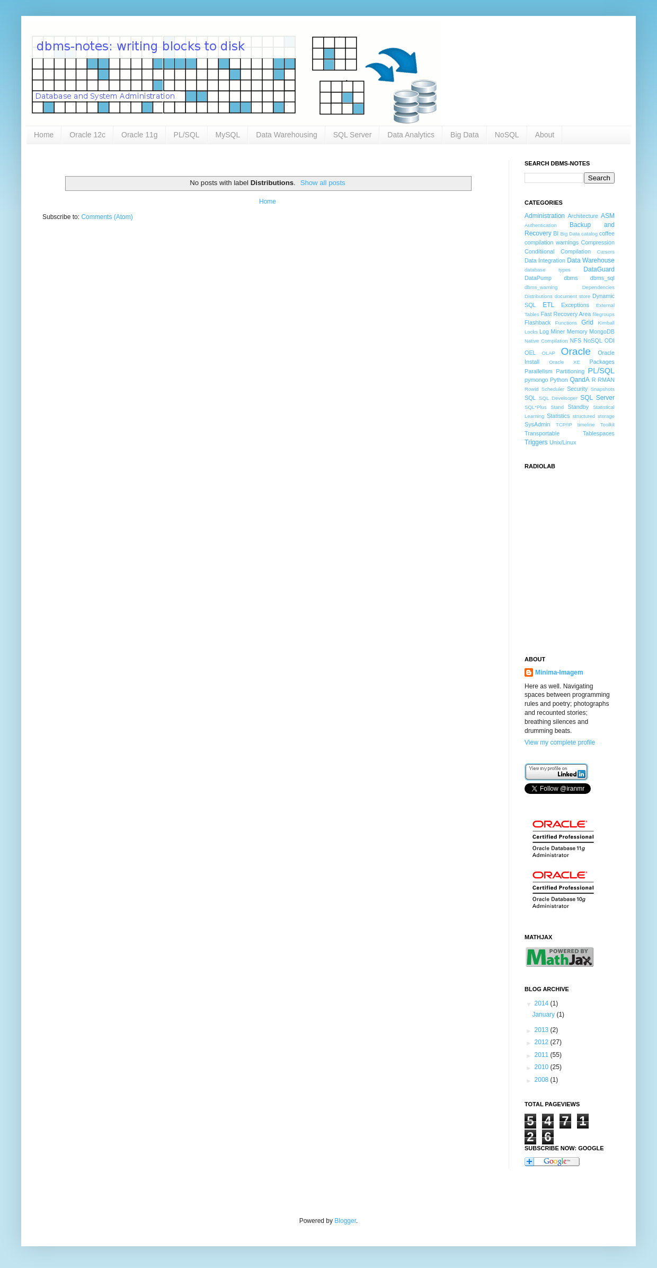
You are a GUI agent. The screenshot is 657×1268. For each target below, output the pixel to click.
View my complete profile (560, 742)
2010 (543, 1067)
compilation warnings (552, 242)
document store (572, 296)
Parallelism (539, 371)
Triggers (536, 442)
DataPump (538, 278)
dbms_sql (602, 278)
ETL (548, 305)
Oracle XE (564, 362)
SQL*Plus (536, 407)
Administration (545, 216)
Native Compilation (546, 341)
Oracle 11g (139, 134)
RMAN (606, 380)
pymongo (536, 380)
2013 (543, 1030)
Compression (598, 242)
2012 (543, 1042)
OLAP (548, 353)
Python (559, 380)
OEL (530, 352)
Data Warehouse (591, 260)
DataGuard (599, 269)
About (545, 134)
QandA (579, 379)
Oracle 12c (87, 134)
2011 (543, 1055)
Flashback (538, 322)
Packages (602, 361)
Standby (578, 407)
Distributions (539, 296)
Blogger (345, 1221)
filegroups (603, 314)
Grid (587, 322)
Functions (566, 323)
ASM (608, 216)
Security (577, 389)
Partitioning (570, 371)
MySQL (228, 134)
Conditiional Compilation (558, 251)
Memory (577, 331)
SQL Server (352, 134)
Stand (557, 407)
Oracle (576, 351)
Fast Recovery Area (565, 314)
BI (555, 233)
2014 (543, 1003)
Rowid (532, 389)
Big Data (464, 134)
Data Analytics (410, 134)
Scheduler (552, 389)
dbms (571, 278)
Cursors (606, 252)
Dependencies (598, 287)
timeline (586, 424)
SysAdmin (538, 424)
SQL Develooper (558, 398)
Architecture (582, 216)
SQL (530, 398)
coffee (607, 233)
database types (548, 270)
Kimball (606, 323)
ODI (610, 340)
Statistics (558, 416)
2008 (543, 1079)
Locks (531, 332)
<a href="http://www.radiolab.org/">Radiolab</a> (578, 556)
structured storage (594, 416)
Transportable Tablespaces (570, 433)
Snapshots (603, 389)
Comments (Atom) (106, 217)
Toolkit (607, 424)
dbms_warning (541, 287)
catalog (589, 234)
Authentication (541, 225)
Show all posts (322, 183)
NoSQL (507, 134)
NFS (575, 340)
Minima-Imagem (559, 672)
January (544, 1014)
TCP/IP (564, 424)
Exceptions (575, 305)
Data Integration (545, 260)
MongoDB (602, 331)
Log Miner (552, 331)
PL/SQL (187, 134)
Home (44, 134)
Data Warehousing (286, 134)
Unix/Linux (562, 442)
